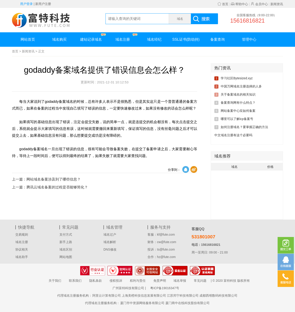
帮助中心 (239, 4)
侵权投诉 (116, 280)
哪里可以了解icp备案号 (237, 119)
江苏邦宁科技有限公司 (183, 295)
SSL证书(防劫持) (186, 39)
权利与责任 (138, 280)
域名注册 (126, 37)
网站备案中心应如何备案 (238, 111)
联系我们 (75, 280)
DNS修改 (110, 249)
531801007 (203, 236)
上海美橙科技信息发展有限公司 (144, 295)
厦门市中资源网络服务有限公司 (142, 303)
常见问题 (200, 280)
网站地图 (65, 257)
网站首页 (28, 39)
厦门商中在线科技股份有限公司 (187, 303)
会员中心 (259, 4)
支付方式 (65, 234)
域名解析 (109, 242)
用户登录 (26, 4)
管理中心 (249, 39)
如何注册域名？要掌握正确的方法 (244, 127)
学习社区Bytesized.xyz (237, 78)
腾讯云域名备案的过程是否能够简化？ (50, 187)
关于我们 (55, 280)
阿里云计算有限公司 (106, 295)
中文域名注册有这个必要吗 (233, 135)
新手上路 (65, 242)
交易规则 (21, 234)
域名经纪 (154, 39)
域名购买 (59, 39)
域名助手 (21, 257)
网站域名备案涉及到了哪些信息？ (46, 179)
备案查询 (217, 39)
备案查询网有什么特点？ (238, 102)
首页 (223, 4)
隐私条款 (95, 280)
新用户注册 (43, 4)
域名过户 (109, 234)
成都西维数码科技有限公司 (218, 295)
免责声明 (159, 280)
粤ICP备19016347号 (164, 288)
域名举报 (179, 280)
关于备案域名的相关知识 (238, 94)
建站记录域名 (93, 37)
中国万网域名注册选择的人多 (241, 86)
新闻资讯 (276, 4)
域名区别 (65, 249)
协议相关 (21, 249)
